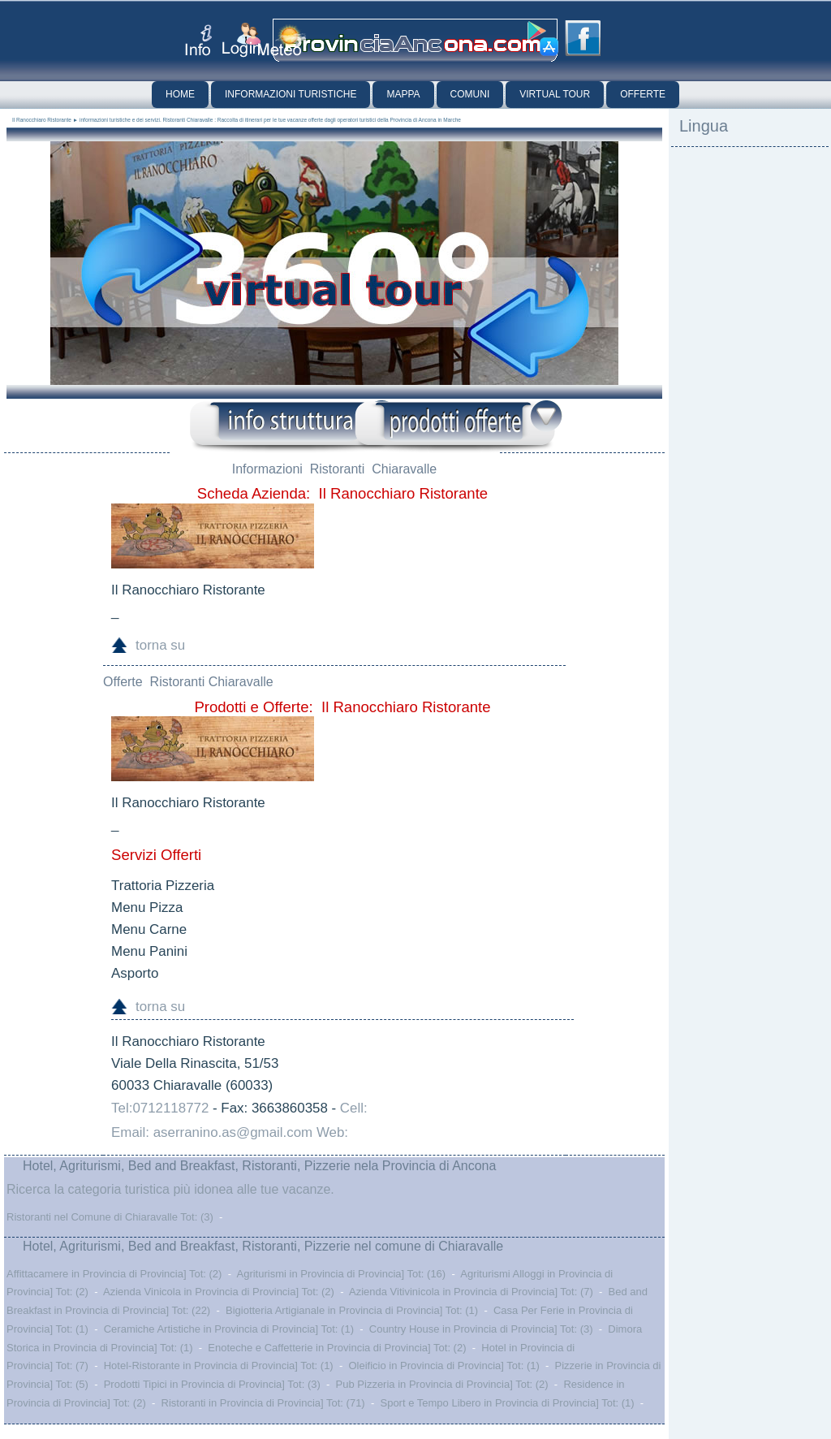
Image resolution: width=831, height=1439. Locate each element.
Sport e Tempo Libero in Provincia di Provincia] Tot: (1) (507, 1403)
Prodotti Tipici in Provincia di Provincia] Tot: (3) (212, 1384)
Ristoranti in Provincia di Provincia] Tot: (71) (263, 1403)
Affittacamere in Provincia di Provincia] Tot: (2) (114, 1274)
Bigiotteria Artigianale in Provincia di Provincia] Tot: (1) (352, 1310)
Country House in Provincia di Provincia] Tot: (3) (481, 1329)
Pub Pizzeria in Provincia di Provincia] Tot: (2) (442, 1384)
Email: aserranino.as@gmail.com (211, 1132)
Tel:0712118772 (160, 1108)
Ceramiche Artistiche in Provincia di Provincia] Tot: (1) (229, 1329)
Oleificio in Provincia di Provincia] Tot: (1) (443, 1365)
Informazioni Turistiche (290, 94)
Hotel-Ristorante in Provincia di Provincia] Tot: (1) (219, 1365)
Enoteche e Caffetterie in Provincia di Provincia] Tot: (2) (337, 1348)
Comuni (470, 94)
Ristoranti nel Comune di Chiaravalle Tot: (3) (109, 1217)
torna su (160, 645)
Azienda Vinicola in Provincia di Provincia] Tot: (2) (218, 1292)
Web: (332, 1132)
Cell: (354, 1108)
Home (180, 94)
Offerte (642, 94)
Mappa (403, 94)
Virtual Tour (554, 94)
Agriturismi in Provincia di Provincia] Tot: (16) (341, 1274)
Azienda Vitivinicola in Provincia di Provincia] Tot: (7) (471, 1292)
